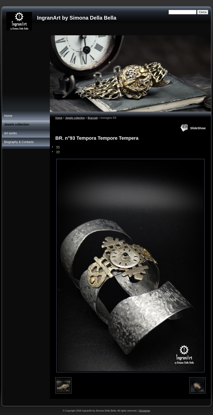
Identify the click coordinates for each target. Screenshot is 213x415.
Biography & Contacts (19, 142)
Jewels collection (75, 117)
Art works (10, 133)
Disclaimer (144, 410)
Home (58, 117)
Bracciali (93, 117)
